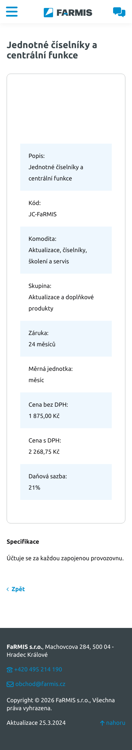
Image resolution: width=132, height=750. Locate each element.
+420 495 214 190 (34, 669)
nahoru (112, 722)
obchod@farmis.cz (36, 684)
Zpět (18, 589)
